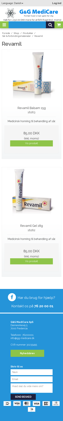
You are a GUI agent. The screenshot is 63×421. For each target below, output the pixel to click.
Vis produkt (31, 143)
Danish (18, 3)
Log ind (56, 3)
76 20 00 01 (43, 306)
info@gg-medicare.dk (22, 338)
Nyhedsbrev (27, 353)
